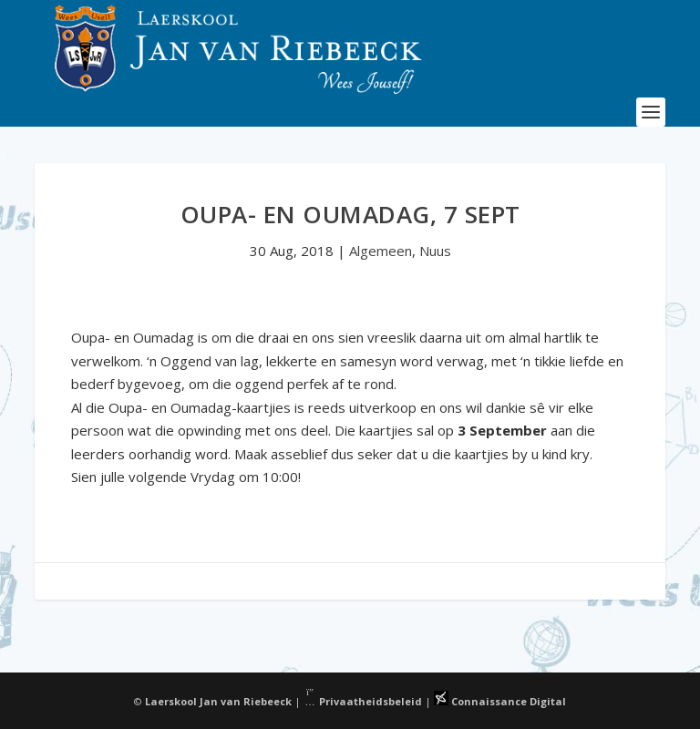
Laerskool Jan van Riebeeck (218, 701)
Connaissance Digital (500, 701)
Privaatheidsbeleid (363, 701)
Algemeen (380, 250)
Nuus (435, 250)
